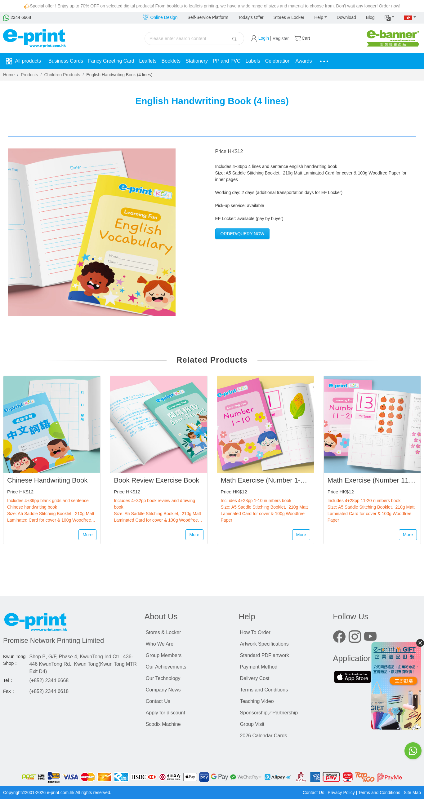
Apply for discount (165, 712)
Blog (370, 17)
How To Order (255, 632)
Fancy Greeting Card (111, 61)
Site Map (412, 792)
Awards (304, 61)
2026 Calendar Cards (263, 735)
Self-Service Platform (207, 17)
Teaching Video (257, 701)
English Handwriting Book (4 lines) (119, 74)
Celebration (278, 61)
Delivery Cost (254, 678)
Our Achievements (166, 666)
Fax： (9, 691)
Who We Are (160, 644)
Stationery (196, 61)
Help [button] (318, 17)
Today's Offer (251, 17)
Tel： (8, 680)
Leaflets (148, 61)
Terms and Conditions (264, 689)
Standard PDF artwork (264, 655)
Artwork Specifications (264, 644)
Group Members (164, 655)
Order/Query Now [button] (243, 233)
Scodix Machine (163, 724)
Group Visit (252, 724)
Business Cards (65, 61)
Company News (163, 689)
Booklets (171, 61)
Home (9, 74)
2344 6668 (17, 17)
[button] (389, 18)
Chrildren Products (62, 74)
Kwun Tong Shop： (14, 660)
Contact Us (158, 701)
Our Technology (163, 678)
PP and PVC (227, 61)
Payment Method (258, 666)
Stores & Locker (289, 17)
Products (29, 74)
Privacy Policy (341, 792)
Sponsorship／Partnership (269, 712)
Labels (253, 61)
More (87, 534)
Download (346, 17)
